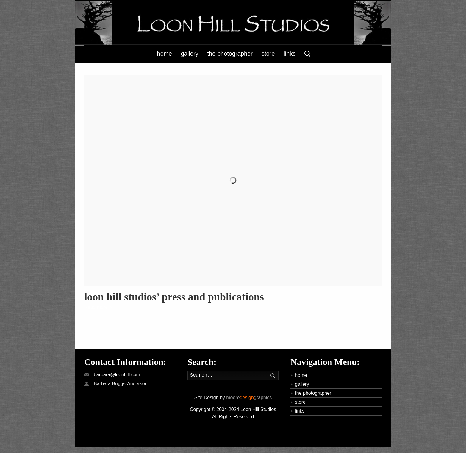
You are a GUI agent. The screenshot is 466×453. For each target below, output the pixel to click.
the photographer (313, 393)
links (299, 410)
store (300, 402)
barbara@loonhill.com (117, 374)
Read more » (98, 307)
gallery (302, 384)
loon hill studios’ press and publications (174, 297)
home (301, 375)
